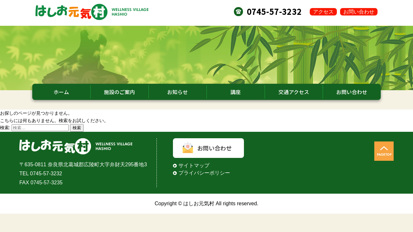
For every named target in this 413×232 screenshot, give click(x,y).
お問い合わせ (358, 12)
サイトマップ (193, 165)
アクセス (323, 12)
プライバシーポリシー (204, 173)
